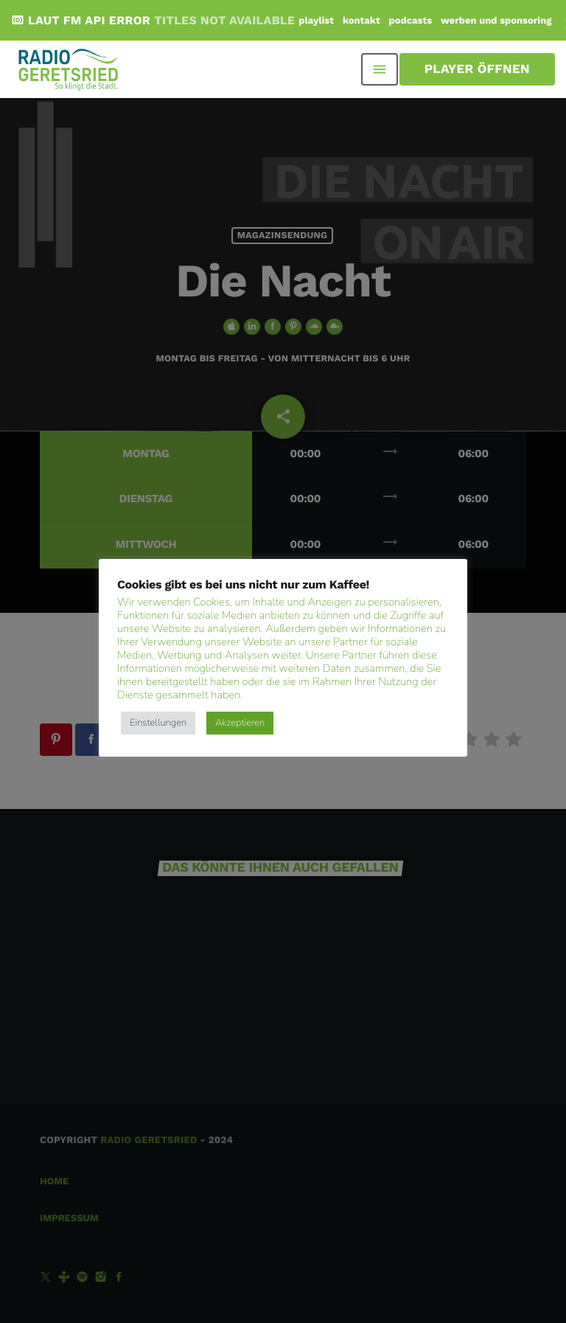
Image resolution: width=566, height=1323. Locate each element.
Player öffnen (477, 69)
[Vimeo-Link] (69, 69)
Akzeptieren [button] (240, 722)
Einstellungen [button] (158, 722)
